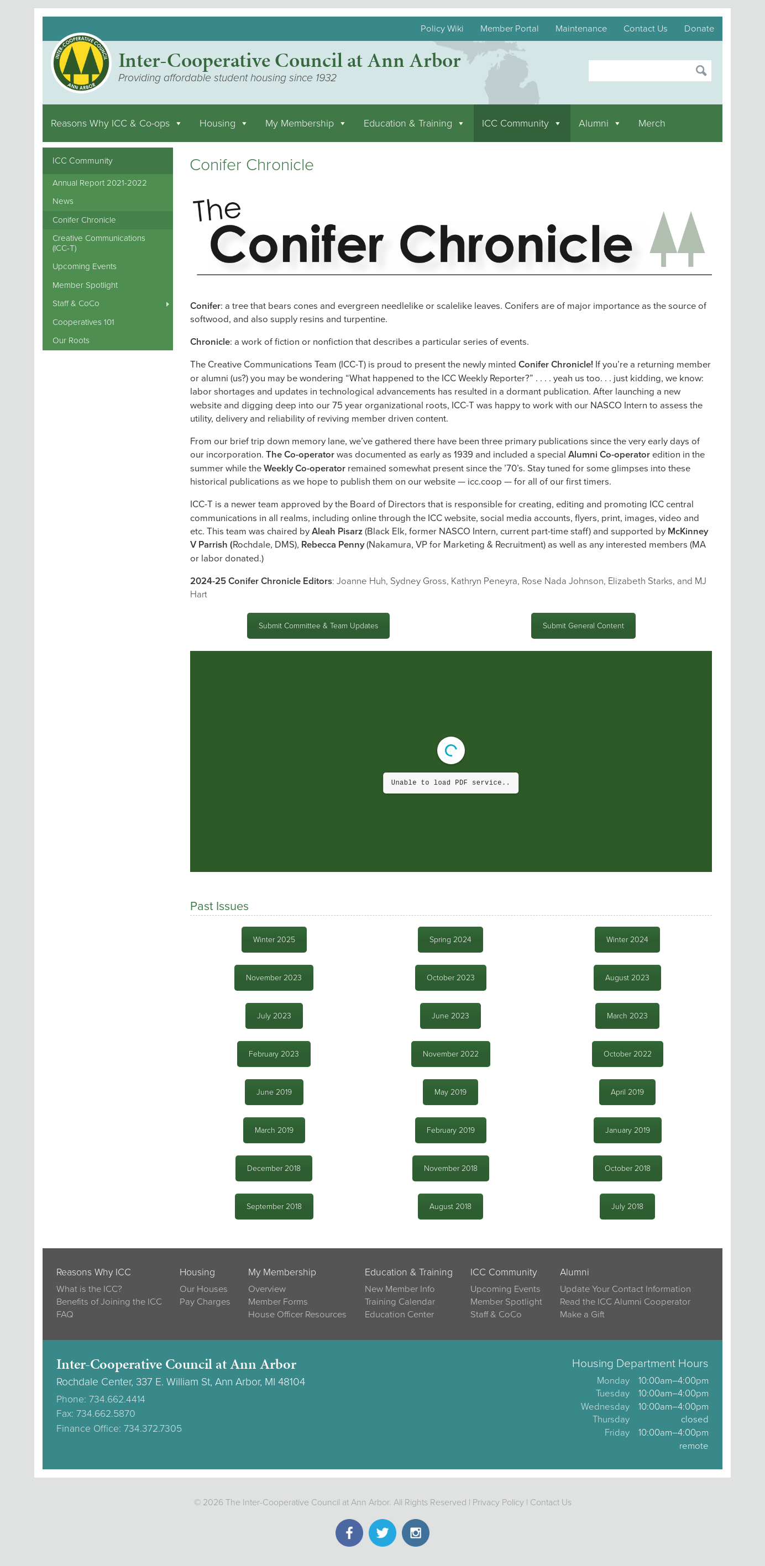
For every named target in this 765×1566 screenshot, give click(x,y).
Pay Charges (205, 1301)
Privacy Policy (498, 1502)
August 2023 (627, 977)
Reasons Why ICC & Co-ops (117, 123)
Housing (224, 123)
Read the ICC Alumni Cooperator (625, 1301)
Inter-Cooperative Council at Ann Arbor (289, 60)
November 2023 (274, 977)
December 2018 (274, 1168)
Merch (652, 123)
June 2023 (450, 1016)
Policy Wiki (442, 28)
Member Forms (278, 1301)
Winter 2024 (627, 939)
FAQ (65, 1314)
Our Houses (204, 1289)
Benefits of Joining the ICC (109, 1301)
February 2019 (451, 1130)
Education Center (399, 1314)
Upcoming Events (85, 266)
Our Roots (71, 340)
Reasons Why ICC (93, 1272)
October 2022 (628, 1054)
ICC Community (522, 123)
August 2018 (450, 1206)
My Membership (306, 123)
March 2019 (274, 1130)
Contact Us (645, 28)
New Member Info (400, 1289)
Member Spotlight (85, 285)
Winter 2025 (274, 939)
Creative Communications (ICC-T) (99, 243)
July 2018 (627, 1206)
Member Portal (509, 28)
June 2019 (274, 1092)
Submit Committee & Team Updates (318, 625)
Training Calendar (400, 1301)
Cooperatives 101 (83, 322)
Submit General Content (583, 625)
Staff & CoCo (76, 303)
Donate (699, 28)
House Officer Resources (297, 1314)
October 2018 (628, 1168)
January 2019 (627, 1130)
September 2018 (274, 1206)
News (63, 201)
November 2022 (451, 1054)
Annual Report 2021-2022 (100, 183)
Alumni (600, 123)
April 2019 (627, 1092)
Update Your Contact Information (625, 1289)
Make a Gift (582, 1314)
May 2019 (450, 1092)
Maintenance (581, 28)
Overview (267, 1289)
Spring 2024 (450, 939)
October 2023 (451, 977)
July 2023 (274, 1016)
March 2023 (627, 1016)
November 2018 (451, 1168)
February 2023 (274, 1054)
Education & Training (414, 123)
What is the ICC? (89, 1289)
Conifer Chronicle (84, 220)
